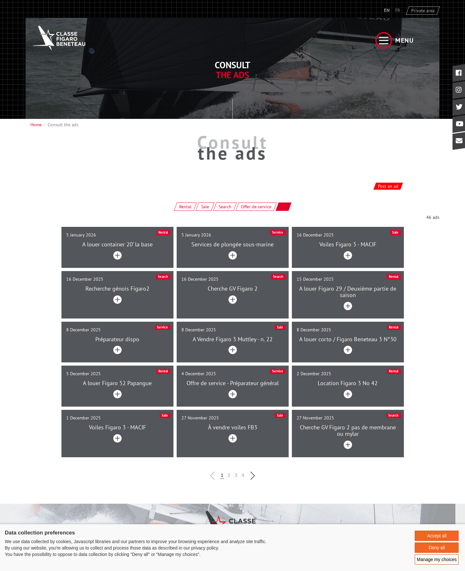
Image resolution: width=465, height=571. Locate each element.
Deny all (437, 547)
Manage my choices (437, 559)
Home (36, 125)
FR (397, 10)
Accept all (436, 535)
